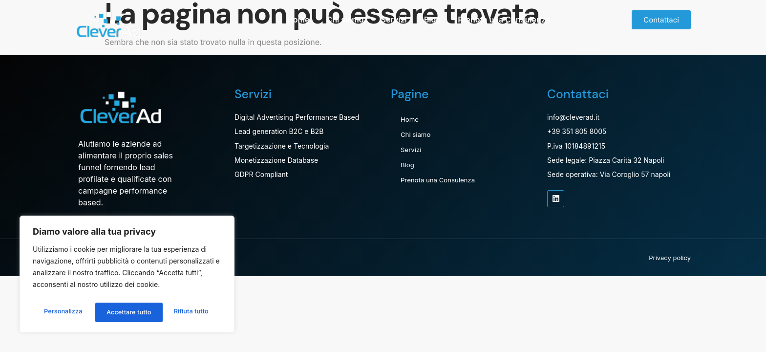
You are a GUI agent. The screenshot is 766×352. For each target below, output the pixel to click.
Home (298, 19)
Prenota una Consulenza (504, 19)
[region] (127, 276)
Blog (432, 19)
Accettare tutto (188, 312)
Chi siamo (344, 19)
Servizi (393, 19)
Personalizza (63, 312)
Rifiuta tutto (123, 312)
